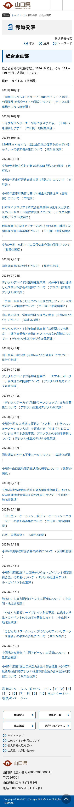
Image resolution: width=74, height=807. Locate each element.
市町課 (28, 198)
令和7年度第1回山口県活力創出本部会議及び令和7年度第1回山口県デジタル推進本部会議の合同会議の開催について (36, 671)
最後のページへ (15, 698)
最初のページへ (15, 689)
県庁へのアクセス (55, 725)
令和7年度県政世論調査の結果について (27, 551)
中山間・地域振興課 (39, 128)
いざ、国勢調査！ (13, 535)
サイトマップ (16, 735)
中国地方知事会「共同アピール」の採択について (34, 652)
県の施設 (19, 725)
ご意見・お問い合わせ (21, 750)
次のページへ (59, 693)
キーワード (65, 43)
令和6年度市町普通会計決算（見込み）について (33, 179)
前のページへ (40, 689)
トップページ (19, 15)
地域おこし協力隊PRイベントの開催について (31, 598)
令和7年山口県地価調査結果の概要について (30, 468)
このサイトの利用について (24, 740)
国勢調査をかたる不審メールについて (26, 455)
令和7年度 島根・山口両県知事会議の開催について (36, 245)
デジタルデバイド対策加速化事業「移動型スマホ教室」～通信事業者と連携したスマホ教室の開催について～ (36, 333)
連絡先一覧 (54, 715)
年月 (32, 43)
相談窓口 (19, 715)
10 (42, 693)
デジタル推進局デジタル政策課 (32, 338)
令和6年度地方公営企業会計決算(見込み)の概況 (33, 166)
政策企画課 (54, 149)
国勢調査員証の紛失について (21, 266)
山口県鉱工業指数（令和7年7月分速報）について (34, 355)
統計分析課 (51, 266)
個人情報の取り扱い (20, 745)
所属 (46, 43)
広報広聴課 (64, 551)
